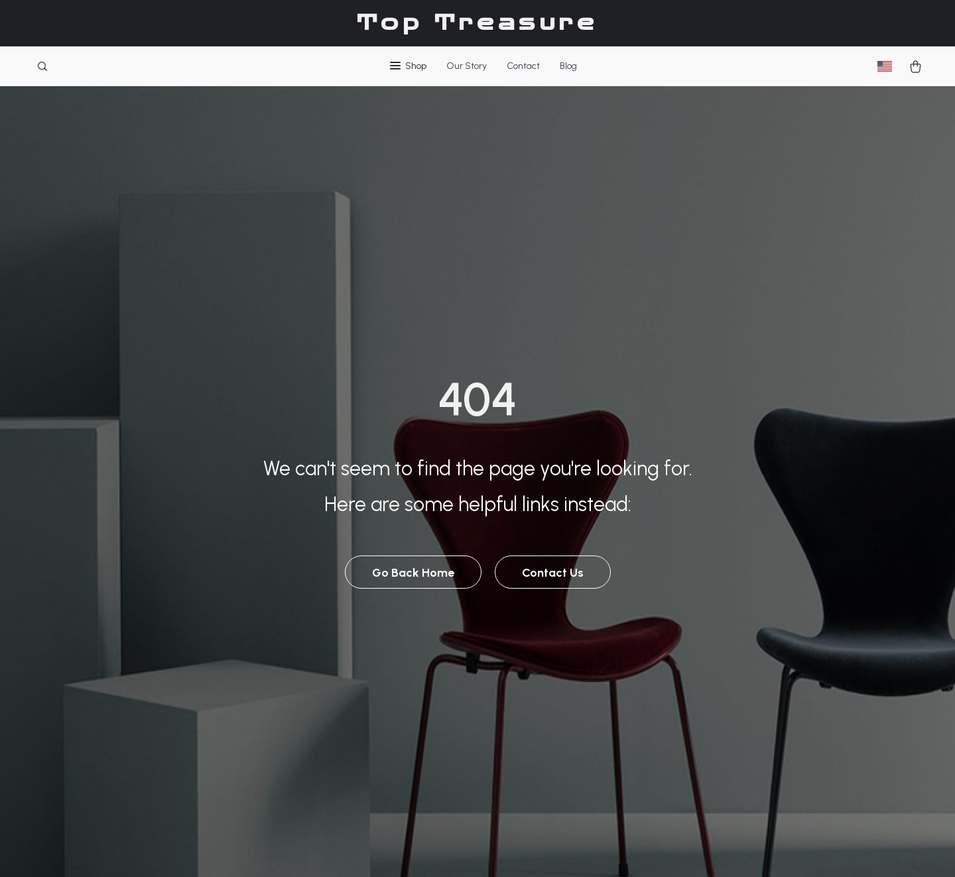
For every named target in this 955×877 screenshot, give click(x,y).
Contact (523, 66)
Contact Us (553, 572)
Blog (568, 66)
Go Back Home (413, 572)
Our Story (466, 66)
